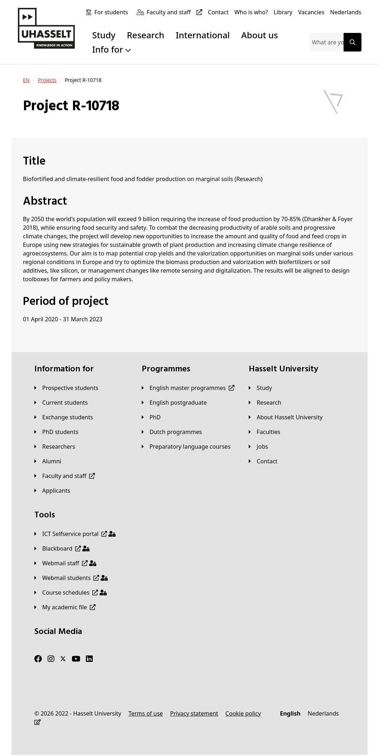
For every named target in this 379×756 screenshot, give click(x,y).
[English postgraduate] (174, 402)
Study (103, 35)
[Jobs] (258, 446)
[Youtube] (76, 659)
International (203, 35)
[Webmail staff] (65, 563)
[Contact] (218, 12)
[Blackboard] (61, 548)
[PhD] (151, 417)
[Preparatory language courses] (186, 446)
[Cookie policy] (243, 713)
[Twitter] (63, 659)
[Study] (260, 388)
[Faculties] (264, 432)
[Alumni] (47, 461)
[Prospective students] (66, 388)
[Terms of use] (145, 713)
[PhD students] (56, 432)
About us (259, 35)
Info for (111, 49)
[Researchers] (54, 446)
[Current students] (61, 402)
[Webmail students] (71, 578)
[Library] (283, 12)
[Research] (265, 402)
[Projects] (47, 80)
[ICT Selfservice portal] (75, 534)
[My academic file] (65, 607)
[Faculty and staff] (176, 12)
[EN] (26, 80)
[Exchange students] (63, 417)
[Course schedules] (70, 592)
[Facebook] (38, 659)
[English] (290, 713)
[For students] (112, 12)
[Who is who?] (251, 12)
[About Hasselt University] (285, 417)
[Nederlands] (345, 12)
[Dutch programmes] (172, 432)
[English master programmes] (188, 388)
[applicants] (52, 490)
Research (145, 35)
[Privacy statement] (194, 713)
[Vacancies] (311, 12)
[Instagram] (51, 659)
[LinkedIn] (89, 659)
